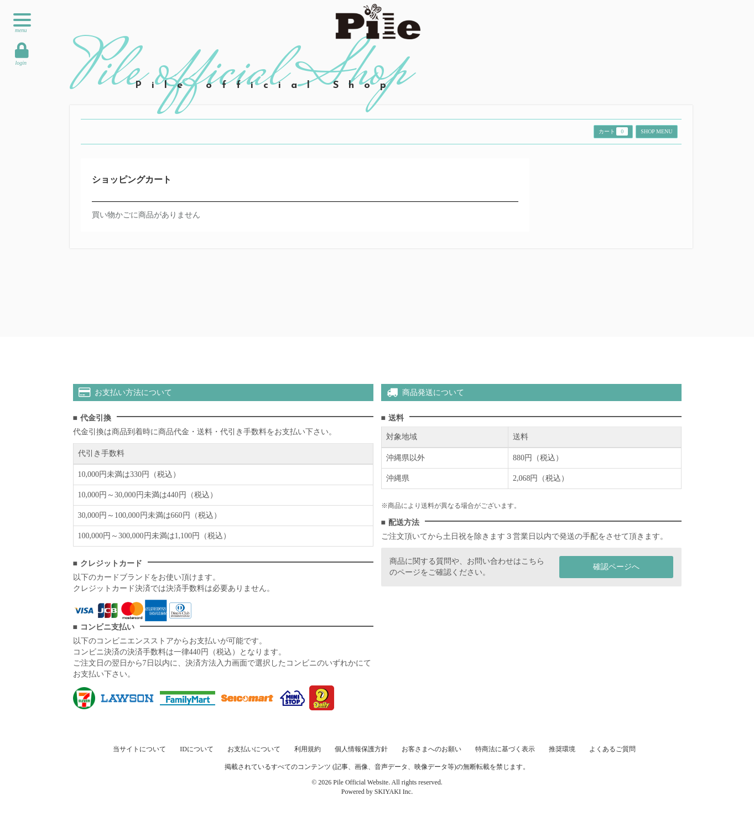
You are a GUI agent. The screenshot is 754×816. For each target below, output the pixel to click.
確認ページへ (616, 567)
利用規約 (307, 749)
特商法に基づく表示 (505, 749)
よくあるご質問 (612, 749)
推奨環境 (562, 749)
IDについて (197, 749)
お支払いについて (253, 749)
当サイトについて (139, 749)
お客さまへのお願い (431, 749)
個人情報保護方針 (361, 749)
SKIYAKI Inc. (394, 792)
